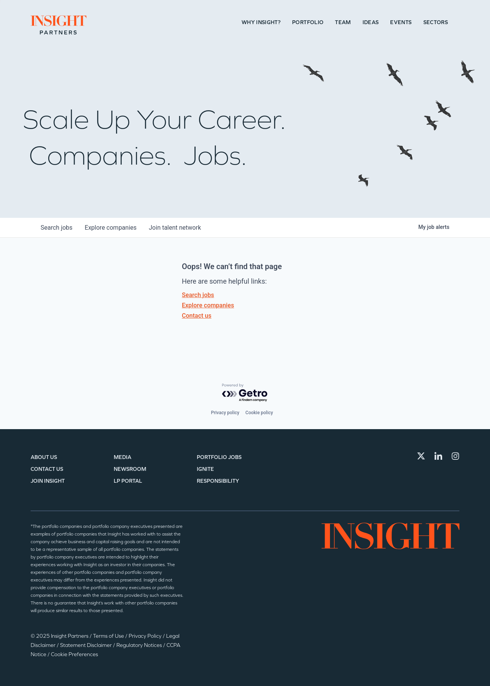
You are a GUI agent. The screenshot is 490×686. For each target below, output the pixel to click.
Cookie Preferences (74, 654)
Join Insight (48, 481)
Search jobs (198, 295)
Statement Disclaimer (86, 645)
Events (401, 22)
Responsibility (218, 481)
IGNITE (205, 469)
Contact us (196, 315)
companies (110, 227)
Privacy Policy (146, 636)
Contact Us (47, 469)
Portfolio (307, 22)
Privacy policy (225, 412)
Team (343, 22)
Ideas (371, 22)
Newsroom (130, 469)
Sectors (435, 22)
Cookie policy (259, 412)
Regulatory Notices (139, 645)
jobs (56, 227)
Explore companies (208, 305)
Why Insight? (261, 22)
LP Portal (128, 481)
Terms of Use (109, 636)
